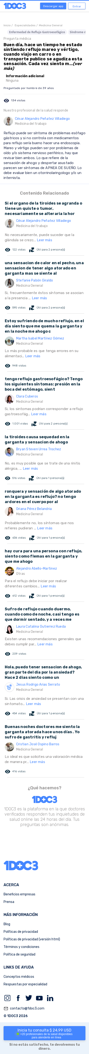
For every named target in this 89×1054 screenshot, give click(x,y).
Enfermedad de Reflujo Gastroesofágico (37, 32)
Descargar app (53, 6)
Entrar (77, 6)
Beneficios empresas (19, 894)
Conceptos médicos (19, 977)
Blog (7, 924)
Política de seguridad (19, 954)
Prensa (9, 902)
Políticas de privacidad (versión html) (32, 939)
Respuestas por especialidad (25, 984)
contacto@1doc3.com (24, 1008)
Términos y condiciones (21, 947)
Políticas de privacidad (21, 932)
